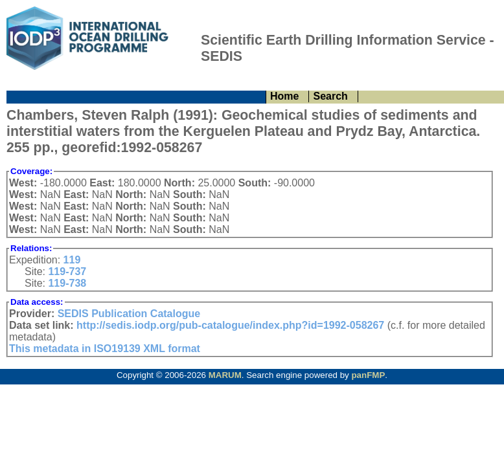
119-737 (67, 271)
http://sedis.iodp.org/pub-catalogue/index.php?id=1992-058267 (230, 325)
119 (72, 259)
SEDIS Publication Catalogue (129, 313)
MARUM (225, 375)
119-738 (67, 283)
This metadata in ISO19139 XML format (104, 348)
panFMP (368, 375)
